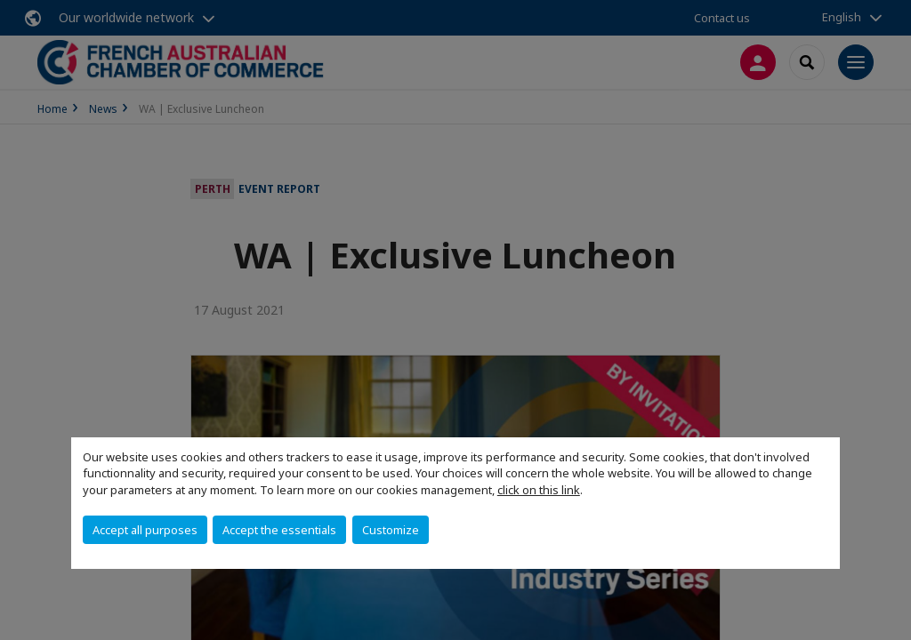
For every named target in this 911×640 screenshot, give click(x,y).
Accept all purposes (145, 530)
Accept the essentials (279, 530)
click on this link (538, 490)
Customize (390, 530)
